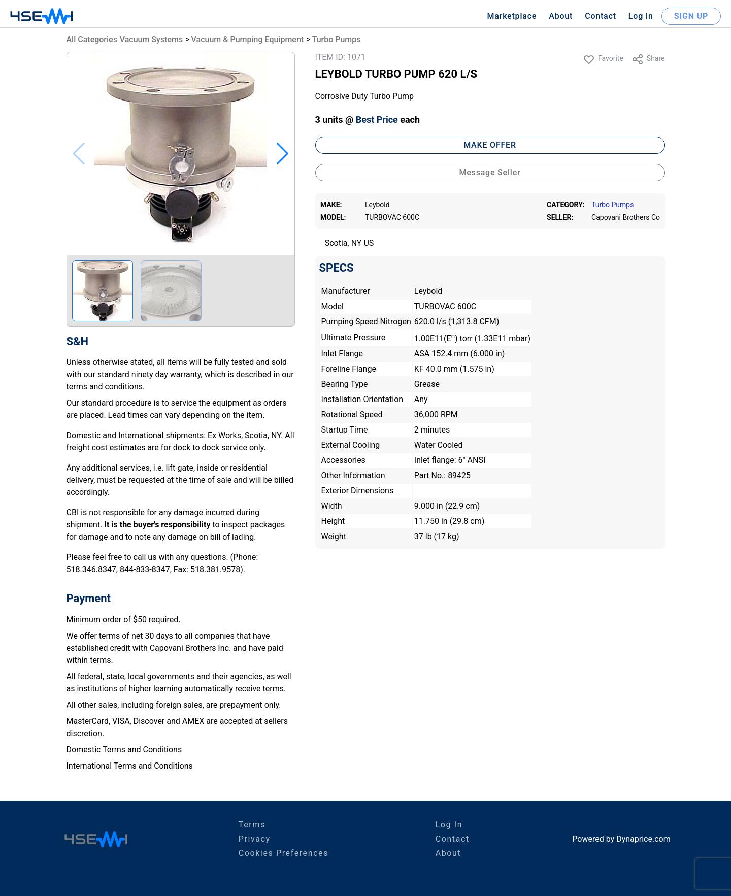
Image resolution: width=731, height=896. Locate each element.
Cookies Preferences (283, 853)
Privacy (255, 839)
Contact (600, 16)
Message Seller (489, 172)
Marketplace (512, 16)
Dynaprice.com (643, 839)
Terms (252, 824)
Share (648, 59)
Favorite (603, 59)
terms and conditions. (106, 386)
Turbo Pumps (336, 39)
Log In (640, 16)
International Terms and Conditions (130, 766)
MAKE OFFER (489, 145)
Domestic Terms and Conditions (124, 749)
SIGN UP (691, 16)
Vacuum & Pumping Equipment (247, 39)
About (561, 16)
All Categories (92, 39)
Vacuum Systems (151, 39)
